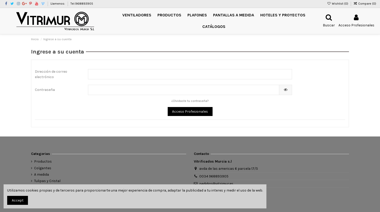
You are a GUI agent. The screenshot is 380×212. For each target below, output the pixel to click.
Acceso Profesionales (190, 111)
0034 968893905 (213, 176)
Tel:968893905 (82, 3)
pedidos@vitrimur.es (216, 184)
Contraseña (45, 90)
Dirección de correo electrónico (51, 74)
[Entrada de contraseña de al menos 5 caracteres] (183, 90)
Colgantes (42, 168)
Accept (18, 200)
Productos (43, 161)
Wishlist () (338, 3)
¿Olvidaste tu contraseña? (190, 101)
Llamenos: (58, 3)
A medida (41, 174)
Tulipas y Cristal (47, 181)
